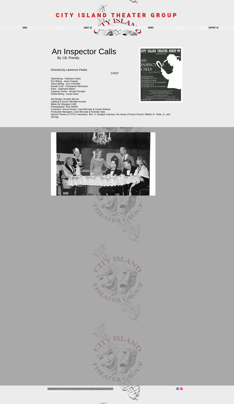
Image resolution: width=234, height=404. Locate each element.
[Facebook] (178, 389)
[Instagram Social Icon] (181, 389)
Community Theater (56, 391)
